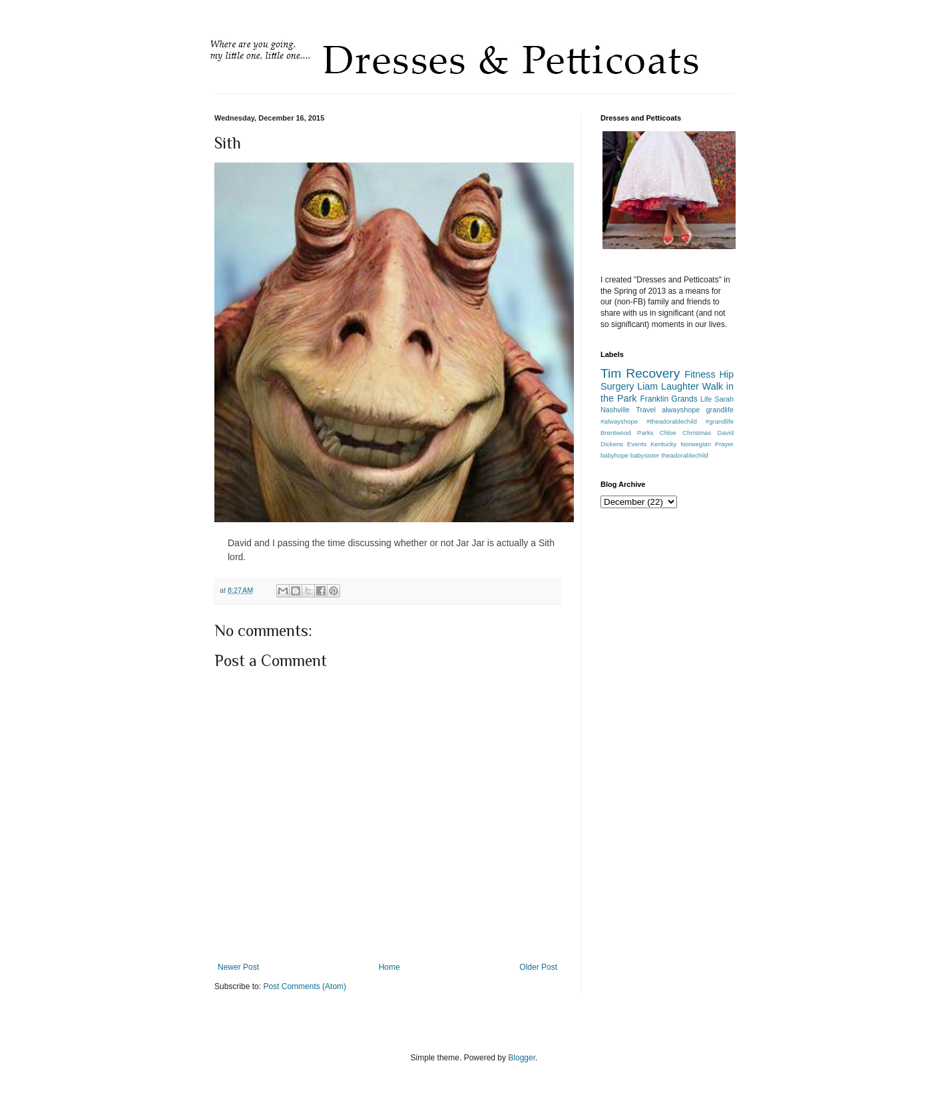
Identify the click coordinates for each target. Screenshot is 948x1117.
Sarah (724, 399)
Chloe (668, 432)
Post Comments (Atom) (304, 986)
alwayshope (681, 410)
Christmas (696, 432)
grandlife (720, 410)
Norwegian (695, 444)
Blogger (521, 1057)
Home (389, 967)
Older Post (538, 967)
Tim (610, 373)
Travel (646, 410)
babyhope (614, 455)
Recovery (653, 373)
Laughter (680, 386)
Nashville (615, 410)
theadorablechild (684, 455)
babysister (645, 455)
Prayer (724, 444)
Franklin (654, 399)
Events (636, 444)
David (725, 432)
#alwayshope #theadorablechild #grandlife (667, 421)
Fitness (699, 374)
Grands (684, 399)
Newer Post (238, 967)
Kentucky (663, 444)
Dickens (611, 444)
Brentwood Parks (627, 432)
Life (706, 399)
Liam (647, 386)
